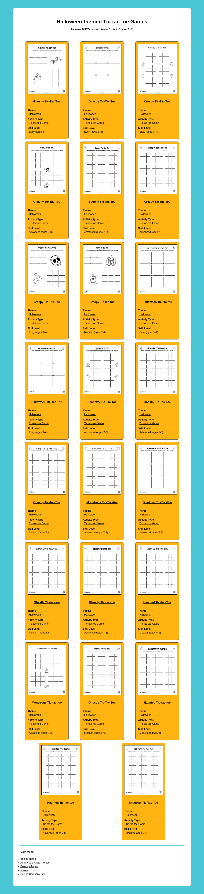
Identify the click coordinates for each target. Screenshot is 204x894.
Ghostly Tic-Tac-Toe (46, 101)
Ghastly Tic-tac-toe (47, 602)
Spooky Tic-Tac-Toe (102, 201)
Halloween (35, 114)
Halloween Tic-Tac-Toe (46, 402)
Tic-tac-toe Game (39, 123)
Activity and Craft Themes (35, 862)
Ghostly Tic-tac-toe (102, 602)
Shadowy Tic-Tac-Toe (102, 402)
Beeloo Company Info (32, 874)
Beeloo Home (28, 858)
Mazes (24, 870)
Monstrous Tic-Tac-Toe (101, 502)
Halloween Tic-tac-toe (157, 302)
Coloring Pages (29, 866)
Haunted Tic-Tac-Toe (157, 602)
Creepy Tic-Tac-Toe (157, 101)
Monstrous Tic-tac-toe (47, 702)
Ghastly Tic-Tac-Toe (101, 101)
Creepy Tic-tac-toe (102, 302)
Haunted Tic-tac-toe (157, 702)
